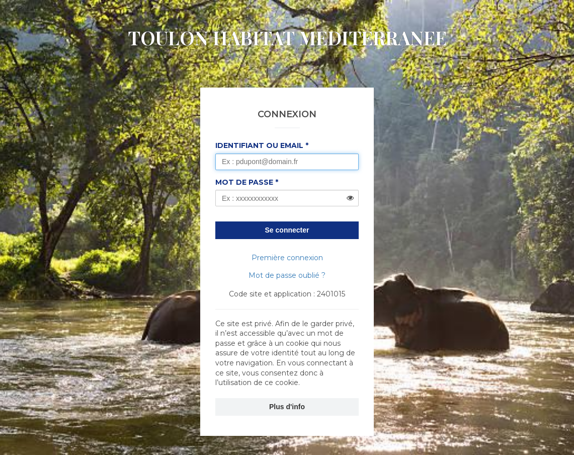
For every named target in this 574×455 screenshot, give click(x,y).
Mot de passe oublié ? (287, 275)
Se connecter (287, 230)
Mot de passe (244, 182)
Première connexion (287, 257)
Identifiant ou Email (259, 145)
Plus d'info (287, 407)
